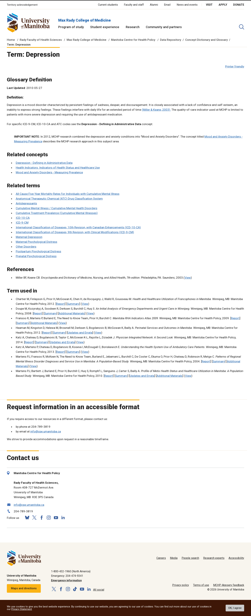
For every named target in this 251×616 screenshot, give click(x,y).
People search (190, 558)
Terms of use (201, 585)
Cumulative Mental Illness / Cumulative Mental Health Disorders (56, 208)
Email (167, 4)
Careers (161, 558)
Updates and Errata (80, 332)
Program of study (71, 27)
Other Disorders (26, 246)
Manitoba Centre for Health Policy (133, 39)
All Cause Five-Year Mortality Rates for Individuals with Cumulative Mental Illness (67, 194)
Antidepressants (26, 203)
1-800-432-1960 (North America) (70, 571)
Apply (223, 4)
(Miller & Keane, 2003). (156, 109)
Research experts (213, 558)
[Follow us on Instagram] (49, 517)
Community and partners (164, 27)
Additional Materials (72, 313)
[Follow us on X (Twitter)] (34, 517)
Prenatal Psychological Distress (36, 256)
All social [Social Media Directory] (98, 589)
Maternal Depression (29, 237)
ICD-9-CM (22, 222)
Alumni (154, 4)
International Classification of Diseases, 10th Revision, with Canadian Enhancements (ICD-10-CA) (78, 227)
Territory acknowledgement (22, 5)
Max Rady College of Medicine (84, 20)
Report (60, 304)
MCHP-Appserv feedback (228, 585)
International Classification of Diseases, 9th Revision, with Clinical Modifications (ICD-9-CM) (75, 232)
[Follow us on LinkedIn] (63, 517)
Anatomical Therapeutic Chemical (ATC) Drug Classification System (59, 198)
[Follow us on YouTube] (56, 517)
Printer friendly (234, 66)
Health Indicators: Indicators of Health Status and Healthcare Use (58, 167)
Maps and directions (24, 588)
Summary (73, 304)
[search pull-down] (241, 26)
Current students (108, 4)
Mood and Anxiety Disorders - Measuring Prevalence (49, 172)
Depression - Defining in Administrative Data (44, 162)
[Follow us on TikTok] (75, 589)
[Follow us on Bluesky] (27, 517)
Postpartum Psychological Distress (38, 251)
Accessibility (236, 558)
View (188, 277)
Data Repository (170, 39)
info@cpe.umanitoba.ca (45, 431)
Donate (238, 4)
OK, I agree (235, 607)
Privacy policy (180, 585)
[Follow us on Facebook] (41, 517)
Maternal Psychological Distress (36, 241)
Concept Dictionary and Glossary (206, 39)
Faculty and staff (134, 4)
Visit (209, 4)
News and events (187, 4)
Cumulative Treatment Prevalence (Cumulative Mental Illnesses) (57, 213)
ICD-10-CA (23, 217)
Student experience (104, 27)
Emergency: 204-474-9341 (67, 575)
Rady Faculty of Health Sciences (41, 39)
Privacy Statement (21, 609)
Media (173, 558)
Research (132, 27)
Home (11, 39)
